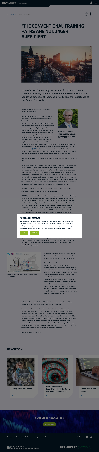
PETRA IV (37, 149)
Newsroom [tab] (14, 349)
